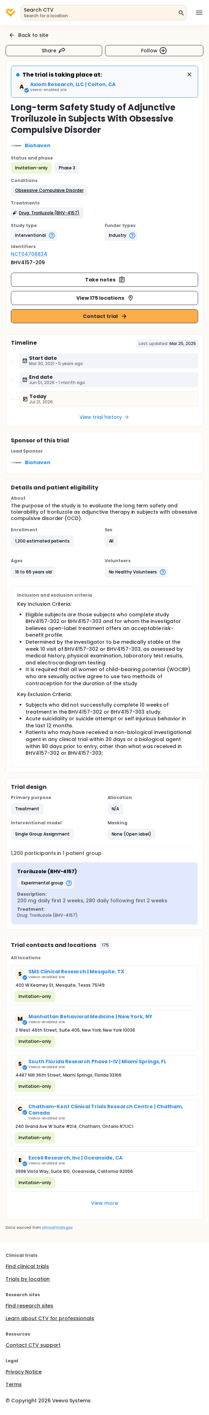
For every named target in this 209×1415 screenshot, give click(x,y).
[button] (49, 190)
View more (104, 1203)
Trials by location (28, 1279)
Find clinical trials (27, 1266)
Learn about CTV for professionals (50, 1318)
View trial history (104, 417)
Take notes (105, 279)
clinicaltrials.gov (57, 1227)
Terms (14, 1384)
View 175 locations (105, 297)
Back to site (28, 35)
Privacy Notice (24, 1371)
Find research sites (29, 1305)
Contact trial (105, 316)
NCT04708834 (29, 254)
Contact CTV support (33, 1345)
